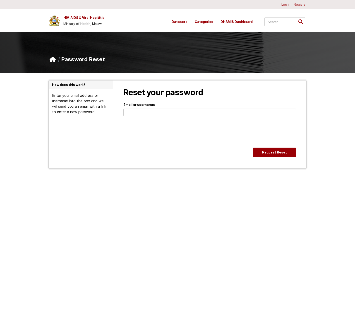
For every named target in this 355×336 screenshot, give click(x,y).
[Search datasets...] (284, 21)
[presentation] (157, 132)
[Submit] (302, 21)
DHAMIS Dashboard (237, 22)
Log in (285, 4)
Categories (204, 22)
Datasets (179, 22)
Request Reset (274, 152)
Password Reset (83, 59)
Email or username (138, 105)
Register (300, 4)
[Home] (53, 59)
